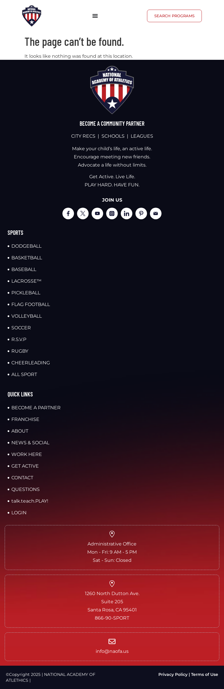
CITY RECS (83, 136)
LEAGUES (142, 136)
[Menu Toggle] (95, 16)
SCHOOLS (113, 136)
